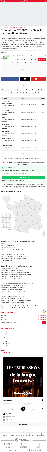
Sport (3, 317)
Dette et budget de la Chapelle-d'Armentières (14, 281)
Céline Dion (6, 332)
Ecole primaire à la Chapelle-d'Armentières (13, 250)
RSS (43, 434)
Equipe (14, 434)
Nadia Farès (6, 334)
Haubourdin (36, 62)
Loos (41, 62)
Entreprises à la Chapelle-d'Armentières (13, 296)
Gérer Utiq (33, 435)
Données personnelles (15, 435)
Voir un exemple (41, 315)
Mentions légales (40, 435)
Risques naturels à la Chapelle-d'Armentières (14, 292)
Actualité (4, 315)
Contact (31, 434)
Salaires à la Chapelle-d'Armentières (12, 276)
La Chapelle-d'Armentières (9, 268)
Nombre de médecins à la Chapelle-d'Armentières (15, 294)
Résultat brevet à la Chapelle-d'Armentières (14, 256)
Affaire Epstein (6, 344)
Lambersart (28, 62)
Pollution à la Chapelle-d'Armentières (12, 289)
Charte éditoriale (20, 434)
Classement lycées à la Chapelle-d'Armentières (15, 258)
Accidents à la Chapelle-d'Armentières (12, 285)
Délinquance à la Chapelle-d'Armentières (13, 287)
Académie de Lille (20, 27)
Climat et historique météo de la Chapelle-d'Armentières (17, 283)
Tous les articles (37, 434)
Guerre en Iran (6, 336)
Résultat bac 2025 (7, 243)
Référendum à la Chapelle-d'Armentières (13, 302)
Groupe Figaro (17, 437)
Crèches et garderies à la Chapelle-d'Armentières (15, 272)
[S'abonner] (23, 322)
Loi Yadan (5, 338)
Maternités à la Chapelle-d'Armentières (12, 270)
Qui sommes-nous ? (7, 434)
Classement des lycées (8, 247)
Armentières (20, 62)
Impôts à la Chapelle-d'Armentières (12, 279)
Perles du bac (6, 252)
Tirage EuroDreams (8, 346)
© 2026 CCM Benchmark (27, 437)
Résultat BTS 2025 (9, 27)
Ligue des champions (8, 340)
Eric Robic (5, 342)
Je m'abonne (22, 177)
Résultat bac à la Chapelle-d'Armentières (13, 254)
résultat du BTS (6, 37)
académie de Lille (9, 44)
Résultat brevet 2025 (8, 245)
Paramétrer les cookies (25, 435)
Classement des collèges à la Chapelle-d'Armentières (16, 274)
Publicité (27, 434)
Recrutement (6, 435)
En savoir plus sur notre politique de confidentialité (13, 180)
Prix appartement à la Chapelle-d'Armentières (14, 298)
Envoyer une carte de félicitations (11, 263)
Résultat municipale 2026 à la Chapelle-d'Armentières (16, 300)
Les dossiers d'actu (6, 319)
